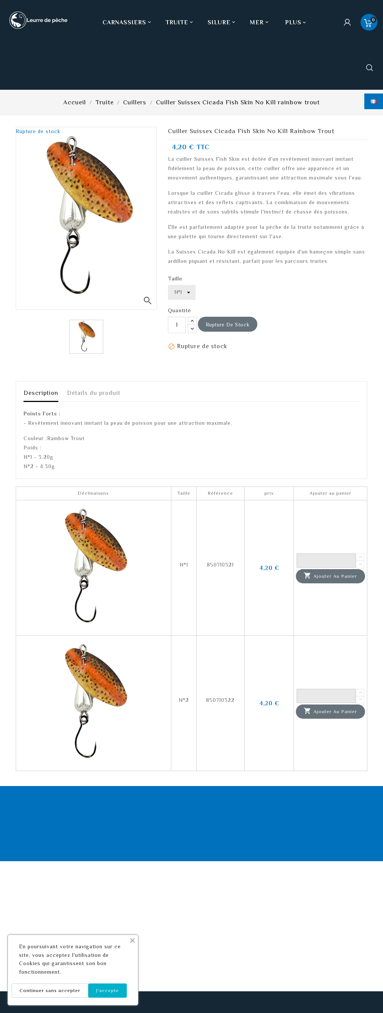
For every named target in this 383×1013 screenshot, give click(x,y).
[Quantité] (177, 325)
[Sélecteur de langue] (373, 101)
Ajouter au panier (330, 576)
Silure (222, 22)
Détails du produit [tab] (93, 393)
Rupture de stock (228, 325)
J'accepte (107, 990)
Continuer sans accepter (49, 990)
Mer (260, 22)
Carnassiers (127, 22)
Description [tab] (41, 393)
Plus (293, 22)
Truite (180, 22)
